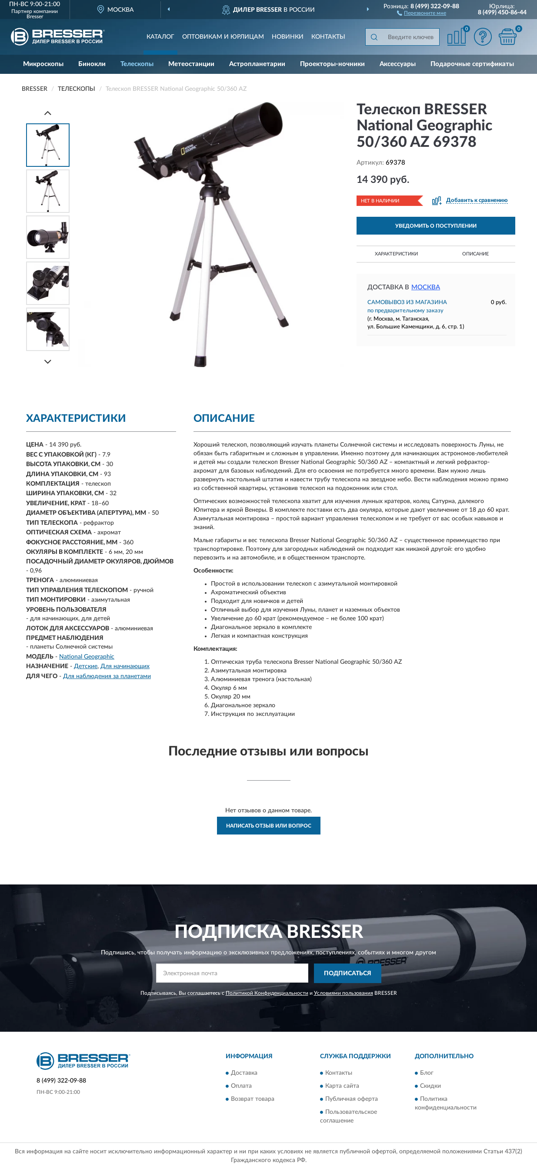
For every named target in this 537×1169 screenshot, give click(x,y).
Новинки (288, 37)
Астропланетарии (257, 64)
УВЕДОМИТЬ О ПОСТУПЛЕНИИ (436, 226)
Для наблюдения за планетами (107, 676)
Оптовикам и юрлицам (223, 37)
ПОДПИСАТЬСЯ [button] (347, 973)
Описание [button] (475, 254)
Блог (427, 1073)
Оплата (241, 1086)
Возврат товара (252, 1099)
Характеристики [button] (396, 254)
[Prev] (48, 112)
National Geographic (86, 657)
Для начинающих (125, 666)
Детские (85, 666)
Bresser (35, 16)
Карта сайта (342, 1086)
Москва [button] (425, 287)
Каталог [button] (160, 37)
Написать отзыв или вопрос (268, 825)
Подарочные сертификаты (472, 64)
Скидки (430, 1086)
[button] (421, 12)
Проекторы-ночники (332, 64)
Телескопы (136, 64)
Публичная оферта (351, 1099)
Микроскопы (43, 64)
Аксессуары (398, 64)
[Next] (48, 361)
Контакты (328, 37)
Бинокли (92, 64)
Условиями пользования (343, 993)
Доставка (244, 1073)
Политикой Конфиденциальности (267, 993)
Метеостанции (191, 64)
